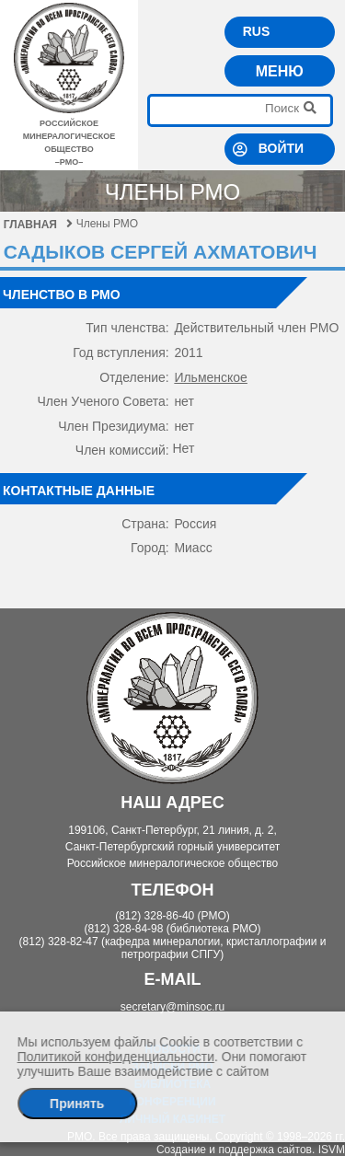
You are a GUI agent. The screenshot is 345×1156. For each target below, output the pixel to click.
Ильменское (210, 377)
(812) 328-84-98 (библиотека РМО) (172, 928)
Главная (38, 224)
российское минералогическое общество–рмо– (69, 136)
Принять (77, 1103)
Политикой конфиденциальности (115, 1056)
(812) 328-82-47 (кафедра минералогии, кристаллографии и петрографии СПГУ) (173, 948)
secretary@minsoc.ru (173, 1006)
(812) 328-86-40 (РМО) (172, 915)
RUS (256, 31)
